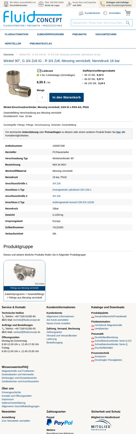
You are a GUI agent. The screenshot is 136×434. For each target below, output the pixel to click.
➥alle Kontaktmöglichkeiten (118, 4)
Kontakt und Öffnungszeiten (17, 395)
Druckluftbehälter (104, 347)
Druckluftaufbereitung (106, 337)
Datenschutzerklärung (13, 402)
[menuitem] (16, 34)
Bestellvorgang (55, 342)
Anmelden (115, 12)
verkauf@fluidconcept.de (26, 332)
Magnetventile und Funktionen (18, 371)
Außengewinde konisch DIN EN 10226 (73, 202)
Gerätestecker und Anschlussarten (20, 381)
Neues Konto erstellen (59, 323)
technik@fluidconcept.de (26, 319)
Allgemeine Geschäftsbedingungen (20, 406)
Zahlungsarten (54, 332)
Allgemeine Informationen (60, 316)
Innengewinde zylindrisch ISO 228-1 (71, 189)
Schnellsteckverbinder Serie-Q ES (113, 340)
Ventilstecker (101, 328)
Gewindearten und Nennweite (18, 374)
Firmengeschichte (11, 392)
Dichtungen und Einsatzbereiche (19, 378)
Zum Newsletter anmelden (16, 420)
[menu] (68, 39)
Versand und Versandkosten (62, 335)
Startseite (8, 54)
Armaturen (100, 356)
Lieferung (52, 339)
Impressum (8, 399)
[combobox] (102, 22)
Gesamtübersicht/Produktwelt (110, 316)
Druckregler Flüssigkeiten (108, 360)
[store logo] (32, 18)
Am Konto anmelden (58, 319)
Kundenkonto (92, 12)
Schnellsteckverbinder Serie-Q (111, 344)
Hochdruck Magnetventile (108, 325)
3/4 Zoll (56, 183)
